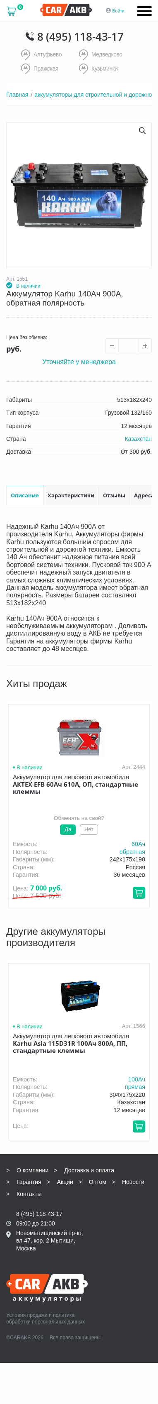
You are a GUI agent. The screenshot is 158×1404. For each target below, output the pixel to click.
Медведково (101, 55)
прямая (135, 1086)
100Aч (136, 1078)
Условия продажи (27, 1314)
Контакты (29, 1193)
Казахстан (138, 438)
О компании (32, 1169)
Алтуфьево (41, 55)
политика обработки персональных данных (45, 1317)
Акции (65, 1181)
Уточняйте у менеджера (79, 360)
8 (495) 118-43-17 (80, 36)
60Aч (138, 843)
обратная (132, 851)
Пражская (40, 69)
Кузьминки (98, 69)
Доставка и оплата (89, 1169)
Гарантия (29, 1181)
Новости (133, 1181)
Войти (118, 10)
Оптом (97, 1181)
